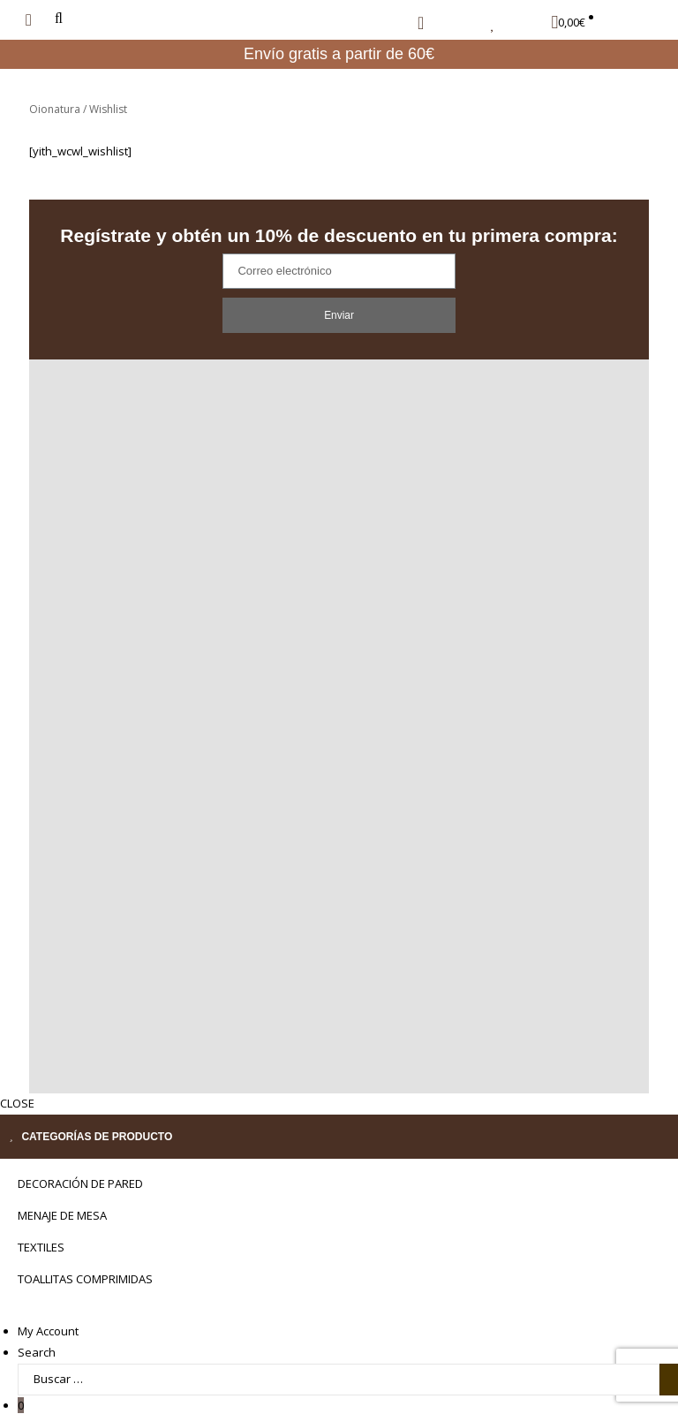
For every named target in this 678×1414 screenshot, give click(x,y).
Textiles (41, 1227)
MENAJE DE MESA (62, 1195)
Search (37, 1332)
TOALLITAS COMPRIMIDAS (85, 1259)
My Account (48, 1311)
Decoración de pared (80, 1163)
